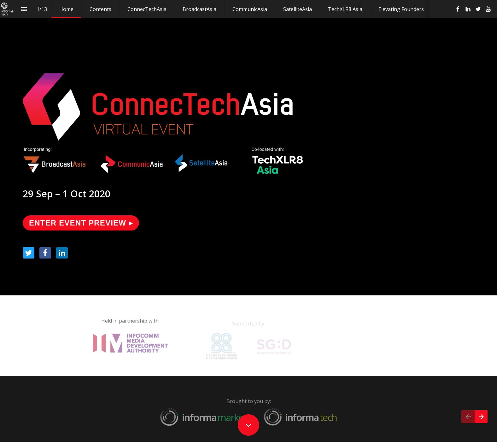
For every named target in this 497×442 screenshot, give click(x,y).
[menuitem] (66, 9)
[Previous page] (468, 416)
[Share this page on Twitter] (28, 253)
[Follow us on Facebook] (457, 9)
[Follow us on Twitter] (478, 9)
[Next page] (481, 416)
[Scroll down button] (248, 425)
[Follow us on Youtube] (488, 9)
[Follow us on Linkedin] (468, 9)
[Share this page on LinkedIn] (62, 253)
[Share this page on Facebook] (45, 253)
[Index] (24, 9)
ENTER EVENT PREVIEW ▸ (79, 222)
